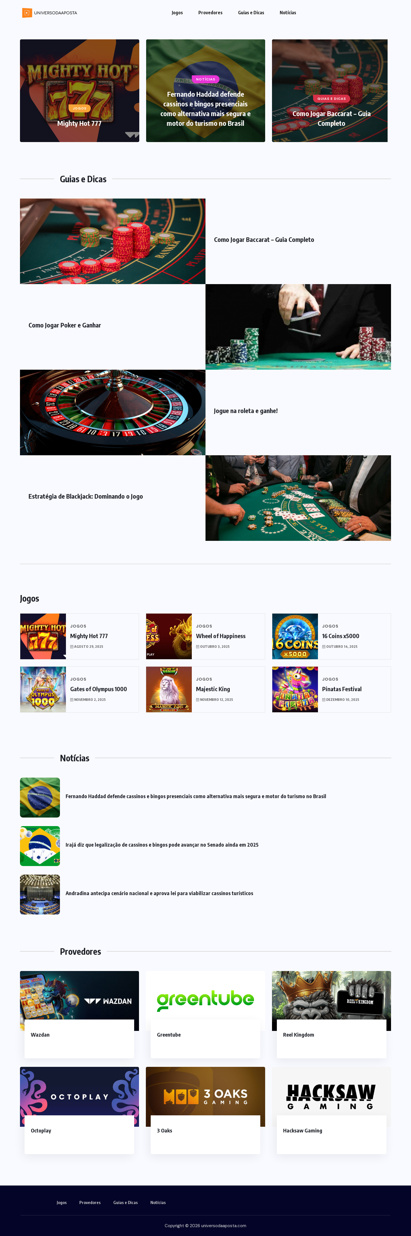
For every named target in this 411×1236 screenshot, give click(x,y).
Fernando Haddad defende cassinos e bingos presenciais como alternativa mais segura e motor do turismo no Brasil (196, 796)
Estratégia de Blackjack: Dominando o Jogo (86, 496)
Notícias (288, 12)
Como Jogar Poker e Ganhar (65, 325)
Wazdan (40, 1034)
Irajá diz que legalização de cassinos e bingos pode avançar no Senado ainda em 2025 (162, 844)
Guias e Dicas (251, 12)
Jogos (177, 12)
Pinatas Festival (342, 688)
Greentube (169, 1034)
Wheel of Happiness (220, 635)
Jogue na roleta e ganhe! (246, 410)
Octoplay (41, 1130)
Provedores (210, 12)
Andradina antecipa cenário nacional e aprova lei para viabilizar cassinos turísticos (159, 893)
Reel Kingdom (298, 1034)
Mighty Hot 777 (79, 123)
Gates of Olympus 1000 (98, 688)
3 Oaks (164, 1130)
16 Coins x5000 (340, 635)
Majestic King (213, 688)
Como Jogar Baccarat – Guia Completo (264, 239)
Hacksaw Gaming (302, 1130)
